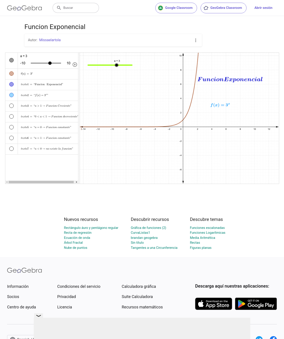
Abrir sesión (263, 8)
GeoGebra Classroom (222, 8)
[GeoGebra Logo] (24, 8)
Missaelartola (50, 40)
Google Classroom (175, 8)
